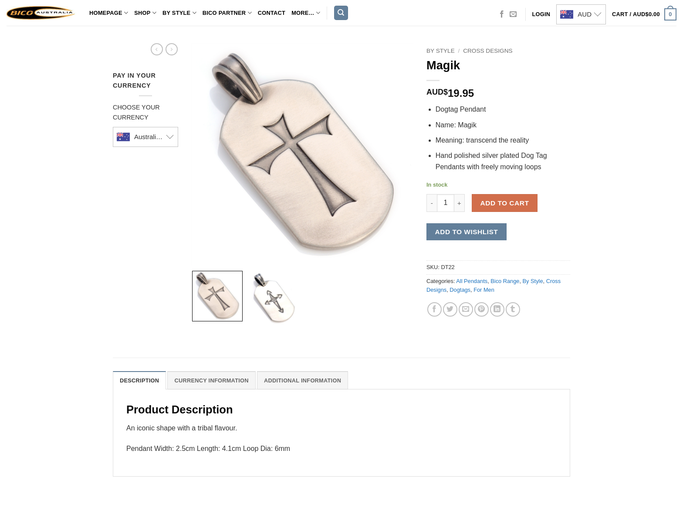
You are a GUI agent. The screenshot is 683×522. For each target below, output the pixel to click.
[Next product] (157, 49)
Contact (271, 13)
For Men (483, 290)
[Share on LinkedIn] (497, 309)
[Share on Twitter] (450, 309)
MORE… (305, 13)
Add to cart (504, 203)
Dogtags (460, 290)
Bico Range (504, 281)
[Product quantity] (445, 203)
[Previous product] (172, 49)
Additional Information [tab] (302, 380)
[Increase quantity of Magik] (459, 203)
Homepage (108, 13)
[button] (644, 14)
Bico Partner (227, 13)
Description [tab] (139, 380)
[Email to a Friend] (466, 309)
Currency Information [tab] (211, 380)
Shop (145, 13)
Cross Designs (487, 51)
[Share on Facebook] (434, 309)
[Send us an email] (513, 14)
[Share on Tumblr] (513, 309)
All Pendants (471, 281)
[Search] (341, 13)
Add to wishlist (466, 231)
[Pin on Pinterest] (481, 309)
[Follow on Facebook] (501, 14)
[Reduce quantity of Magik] (431, 203)
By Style (179, 13)
